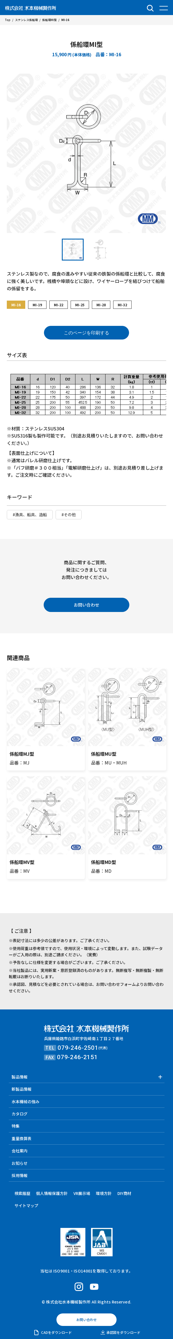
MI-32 (122, 304)
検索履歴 (22, 1193)
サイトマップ (26, 1205)
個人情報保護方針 (52, 1193)
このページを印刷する (86, 332)
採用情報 (20, 1175)
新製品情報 (21, 1089)
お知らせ (20, 1163)
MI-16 (16, 304)
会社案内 (20, 1150)
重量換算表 (21, 1138)
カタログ (20, 1114)
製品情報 (20, 1077)
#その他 (69, 514)
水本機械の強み (25, 1101)
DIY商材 (124, 1193)
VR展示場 (81, 1193)
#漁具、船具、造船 (30, 514)
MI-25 (80, 304)
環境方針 (104, 1193)
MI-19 (37, 304)
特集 (16, 1126)
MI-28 (101, 304)
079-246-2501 (78, 1047)
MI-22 (58, 304)
